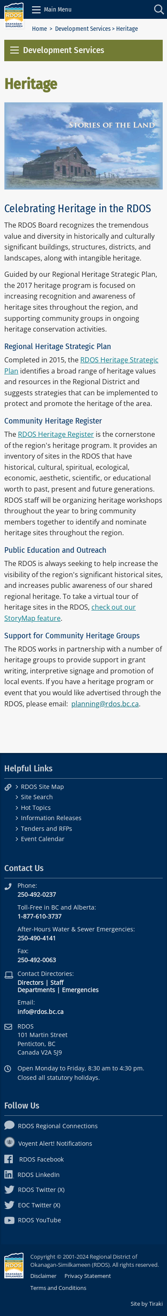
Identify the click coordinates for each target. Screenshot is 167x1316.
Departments (36, 990)
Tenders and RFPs (46, 828)
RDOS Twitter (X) (34, 1190)
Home (39, 29)
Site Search (37, 797)
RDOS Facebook (34, 1159)
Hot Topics (36, 807)
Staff (56, 982)
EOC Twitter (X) (32, 1205)
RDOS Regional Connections (51, 1126)
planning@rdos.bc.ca (105, 703)
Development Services (83, 29)
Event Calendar (42, 839)
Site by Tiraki (147, 1303)
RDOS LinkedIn (32, 1175)
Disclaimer (43, 1276)
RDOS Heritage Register (56, 434)
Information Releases (51, 818)
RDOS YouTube (32, 1220)
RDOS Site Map (42, 786)
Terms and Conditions (58, 1288)
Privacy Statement (87, 1276)
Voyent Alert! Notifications (48, 1143)
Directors (31, 982)
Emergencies (80, 990)
